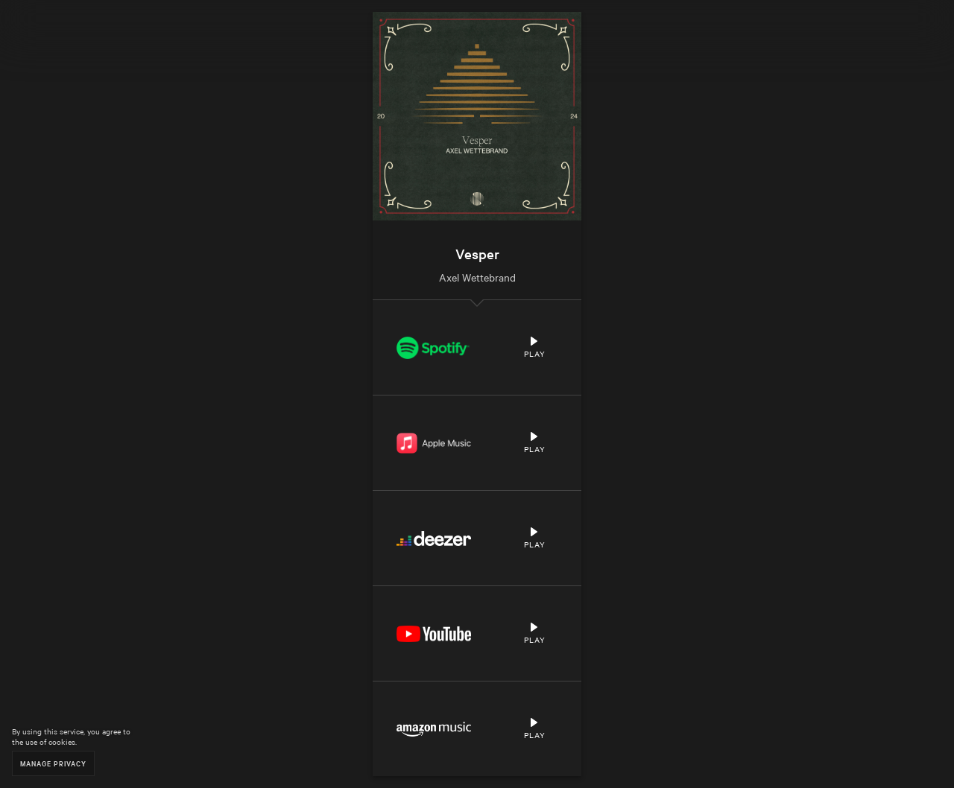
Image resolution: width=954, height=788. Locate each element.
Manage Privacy (53, 763)
